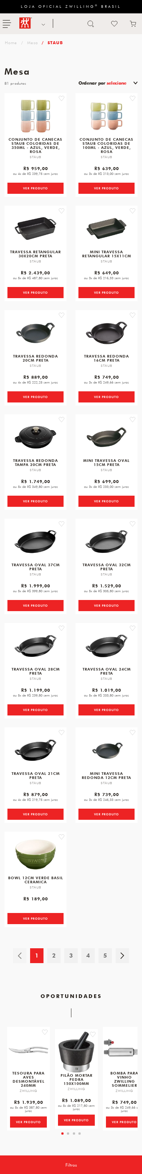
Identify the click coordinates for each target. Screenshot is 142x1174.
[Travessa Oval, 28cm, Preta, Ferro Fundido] (35, 645)
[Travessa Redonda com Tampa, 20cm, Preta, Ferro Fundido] (35, 437)
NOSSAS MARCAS (42, 24)
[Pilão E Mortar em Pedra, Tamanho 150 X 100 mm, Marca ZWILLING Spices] (76, 1052)
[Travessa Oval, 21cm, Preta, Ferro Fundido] (35, 750)
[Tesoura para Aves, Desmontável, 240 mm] (28, 1049)
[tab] (62, 1133)
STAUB (55, 42)
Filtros (71, 1165)
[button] (61, 98)
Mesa (32, 42)
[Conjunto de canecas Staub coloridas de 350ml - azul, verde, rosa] (35, 116)
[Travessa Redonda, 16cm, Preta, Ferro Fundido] (106, 333)
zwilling (10, 42)
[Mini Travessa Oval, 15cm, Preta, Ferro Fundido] (106, 437)
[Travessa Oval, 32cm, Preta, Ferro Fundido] (106, 541)
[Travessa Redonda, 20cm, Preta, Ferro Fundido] (35, 333)
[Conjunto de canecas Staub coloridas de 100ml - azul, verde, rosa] (106, 116)
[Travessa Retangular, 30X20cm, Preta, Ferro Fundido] (35, 228)
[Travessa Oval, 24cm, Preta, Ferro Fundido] (106, 645)
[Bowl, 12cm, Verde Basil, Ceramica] (35, 854)
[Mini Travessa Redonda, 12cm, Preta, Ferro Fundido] (106, 750)
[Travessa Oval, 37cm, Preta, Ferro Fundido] (35, 541)
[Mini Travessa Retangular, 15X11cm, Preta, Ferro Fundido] (106, 228)
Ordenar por (102, 83)
